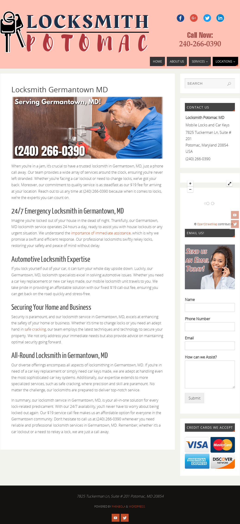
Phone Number (197, 318)
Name (190, 299)
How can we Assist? (201, 357)
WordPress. (137, 506)
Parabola (118, 506)
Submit (194, 398)
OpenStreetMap (207, 224)
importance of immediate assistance (100, 233)
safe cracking (35, 329)
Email (189, 338)
